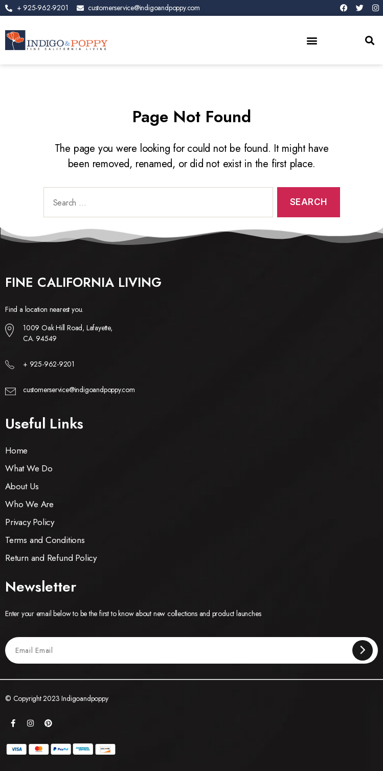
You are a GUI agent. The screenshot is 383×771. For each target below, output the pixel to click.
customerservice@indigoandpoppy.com (79, 389)
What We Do (29, 468)
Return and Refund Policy (51, 558)
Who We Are (29, 504)
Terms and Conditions (45, 540)
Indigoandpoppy (84, 698)
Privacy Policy (29, 522)
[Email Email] (183, 650)
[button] (312, 40)
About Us (21, 486)
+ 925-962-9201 (49, 364)
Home (16, 450)
